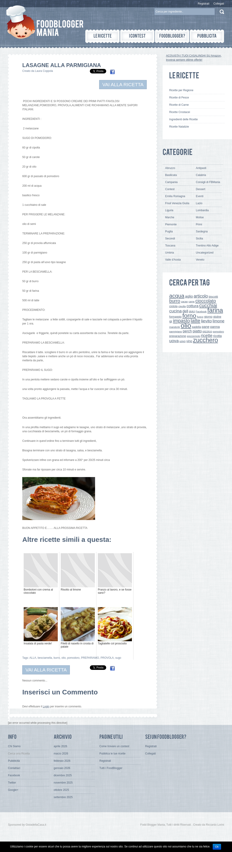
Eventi (199, 196)
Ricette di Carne (179, 104)
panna (215, 327)
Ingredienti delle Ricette (183, 119)
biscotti (213, 296)
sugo (118, 657)
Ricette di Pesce (179, 97)
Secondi (170, 238)
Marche (169, 217)
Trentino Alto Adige (207, 245)
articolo (201, 296)
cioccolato (205, 300)
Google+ (13, 790)
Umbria (169, 252)
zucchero (205, 340)
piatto (197, 331)
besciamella (45, 657)
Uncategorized (204, 252)
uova (174, 340)
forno (189, 315)
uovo (182, 341)
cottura (193, 306)
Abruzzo (170, 168)
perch (187, 331)
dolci (192, 311)
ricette (206, 335)
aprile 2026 (60, 746)
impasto (181, 320)
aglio (189, 296)
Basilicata (171, 175)
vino (189, 341)
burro (56, 657)
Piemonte (171, 224)
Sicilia (199, 238)
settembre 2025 (63, 797)
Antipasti (201, 168)
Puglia (169, 231)
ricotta (217, 336)
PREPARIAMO (90, 657)
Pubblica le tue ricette (112, 753)
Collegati (218, 3)
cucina (175, 311)
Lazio (199, 203)
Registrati (203, 3)
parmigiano (175, 331)
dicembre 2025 (63, 775)
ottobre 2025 (61, 790)
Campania (171, 182)
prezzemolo (193, 336)
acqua (176, 296)
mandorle (174, 327)
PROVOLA (107, 657)
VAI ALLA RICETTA (123, 84)
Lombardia (202, 210)
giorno (208, 316)
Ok (217, 846)
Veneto (200, 259)
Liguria (169, 210)
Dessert (200, 189)
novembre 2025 (63, 782)
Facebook (201, 311)
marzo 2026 (61, 753)
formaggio (175, 316)
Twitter (12, 782)
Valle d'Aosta (173, 259)
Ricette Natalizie (179, 126)
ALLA (32, 657)
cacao (184, 301)
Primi (199, 224)
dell (185, 311)
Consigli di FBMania (208, 182)
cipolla (182, 306)
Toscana (170, 245)
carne (192, 301)
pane (205, 327)
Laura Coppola (44, 71)
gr (170, 321)
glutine (217, 316)
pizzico (207, 331)
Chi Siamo (14, 746)
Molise (200, 217)
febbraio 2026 (62, 760)
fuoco (200, 316)
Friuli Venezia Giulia (177, 203)
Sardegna (202, 231)
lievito (206, 321)
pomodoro (73, 657)
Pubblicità (14, 760)
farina (215, 310)
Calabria (201, 175)
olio (63, 657)
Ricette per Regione (181, 90)
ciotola (173, 306)
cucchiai (208, 305)
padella (196, 327)
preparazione (177, 336)
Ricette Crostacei (179, 112)
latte (195, 321)
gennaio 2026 (62, 768)
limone (218, 321)
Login (46, 706)
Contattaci (14, 768)
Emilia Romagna (175, 196)
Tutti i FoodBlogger (110, 768)
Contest (169, 189)
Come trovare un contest (114, 746)
